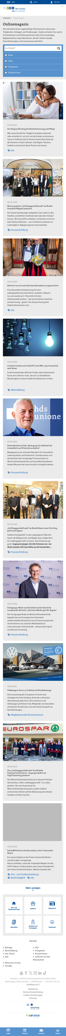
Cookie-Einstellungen (32, 995)
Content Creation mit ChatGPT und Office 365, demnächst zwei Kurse (32, 366)
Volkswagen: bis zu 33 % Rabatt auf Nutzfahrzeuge (29, 690)
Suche (35, 2)
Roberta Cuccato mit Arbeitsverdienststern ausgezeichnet (33, 285)
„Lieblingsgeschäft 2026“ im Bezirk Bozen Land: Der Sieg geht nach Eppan (32, 529)
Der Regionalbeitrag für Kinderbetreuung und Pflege (31, 129)
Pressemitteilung (18, 230)
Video (10, 61)
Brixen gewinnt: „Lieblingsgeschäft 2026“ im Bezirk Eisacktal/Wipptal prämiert (29, 207)
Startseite (6, 18)
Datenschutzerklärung (33, 992)
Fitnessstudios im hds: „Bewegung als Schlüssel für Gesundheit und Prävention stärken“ (29, 446)
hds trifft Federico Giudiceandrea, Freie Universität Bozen (30, 851)
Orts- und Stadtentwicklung (23, 874)
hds (11, 150)
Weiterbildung (16, 390)
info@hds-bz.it (32, 984)
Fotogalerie (13, 67)
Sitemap (33, 998)
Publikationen (14, 72)
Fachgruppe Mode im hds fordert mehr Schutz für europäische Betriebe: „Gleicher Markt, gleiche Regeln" (32, 608)
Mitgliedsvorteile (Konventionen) (25, 715)
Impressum (33, 989)
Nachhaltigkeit (16, 877)
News (10, 55)
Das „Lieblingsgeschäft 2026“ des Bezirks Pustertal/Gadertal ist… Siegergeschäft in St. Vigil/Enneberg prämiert (26, 773)
